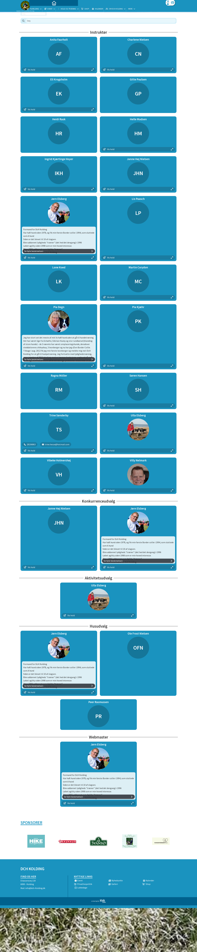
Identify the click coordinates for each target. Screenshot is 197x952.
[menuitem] (38, 9)
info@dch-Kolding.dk (35, 888)
